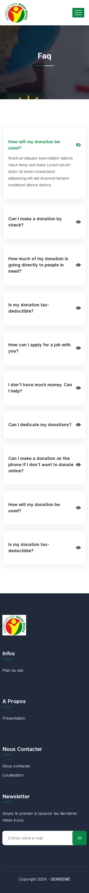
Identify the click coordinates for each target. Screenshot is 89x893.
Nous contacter (16, 766)
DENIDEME (60, 879)
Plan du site (12, 670)
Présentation (13, 718)
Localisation (12, 775)
